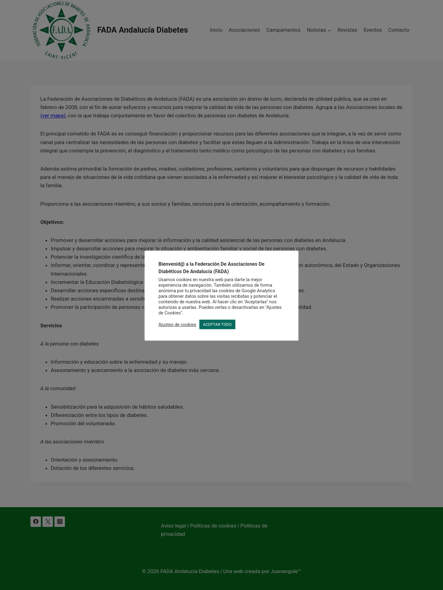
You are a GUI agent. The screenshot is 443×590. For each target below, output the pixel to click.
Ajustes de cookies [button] (177, 324)
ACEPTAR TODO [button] (217, 324)
